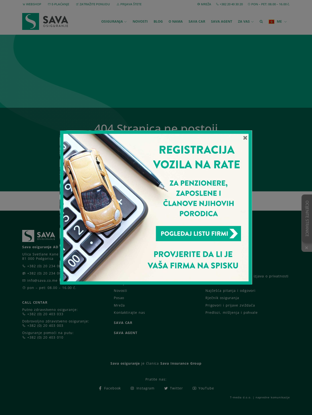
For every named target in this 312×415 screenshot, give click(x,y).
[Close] (245, 137)
